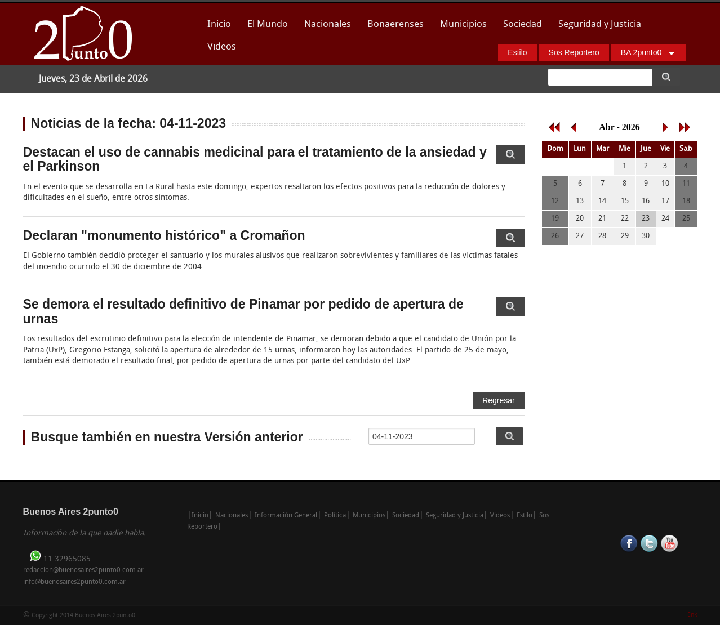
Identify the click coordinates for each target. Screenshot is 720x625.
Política (335, 515)
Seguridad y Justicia (599, 24)
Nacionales (327, 24)
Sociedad (522, 24)
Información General (286, 515)
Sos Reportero (574, 52)
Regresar (498, 400)
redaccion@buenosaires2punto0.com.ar (83, 570)
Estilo (517, 52)
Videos (221, 47)
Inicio (219, 24)
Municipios (463, 24)
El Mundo (267, 24)
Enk (692, 615)
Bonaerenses (392, 28)
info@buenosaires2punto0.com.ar (74, 582)
